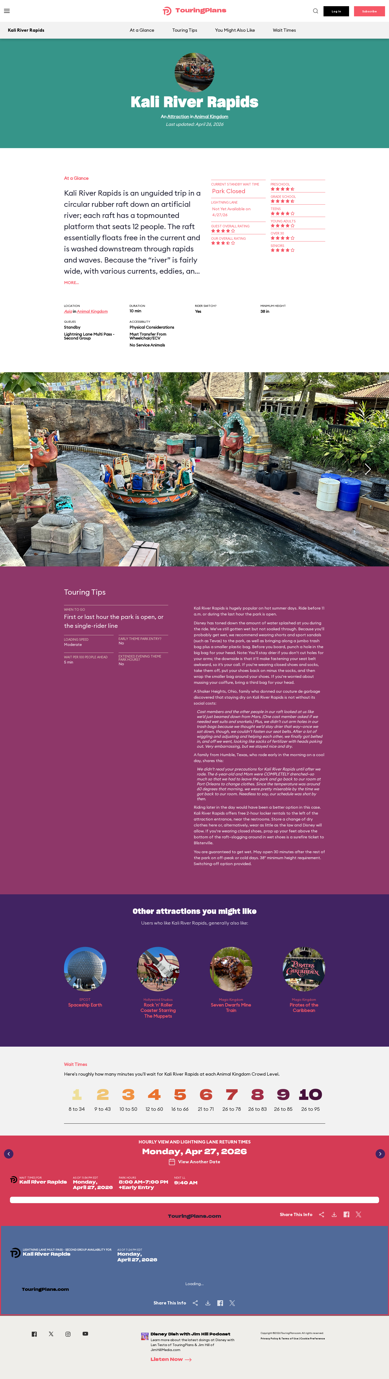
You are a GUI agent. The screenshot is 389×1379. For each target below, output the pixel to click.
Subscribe (369, 11)
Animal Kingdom (211, 116)
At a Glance (142, 30)
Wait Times (284, 30)
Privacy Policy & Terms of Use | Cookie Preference (293, 1338)
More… (71, 282)
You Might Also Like (235, 30)
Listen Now (173, 1359)
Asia (68, 311)
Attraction (178, 116)
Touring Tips (184, 30)
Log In (336, 11)
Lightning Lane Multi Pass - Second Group (89, 336)
